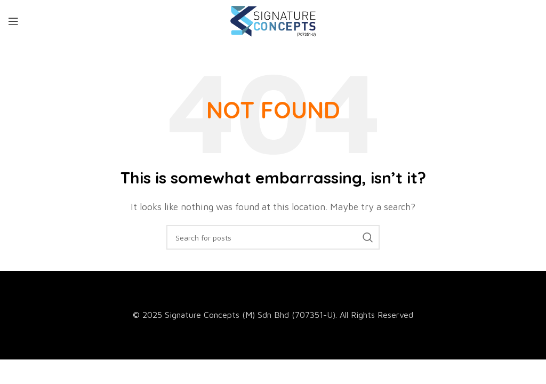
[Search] (273, 237)
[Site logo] (273, 20)
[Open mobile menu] (13, 21)
